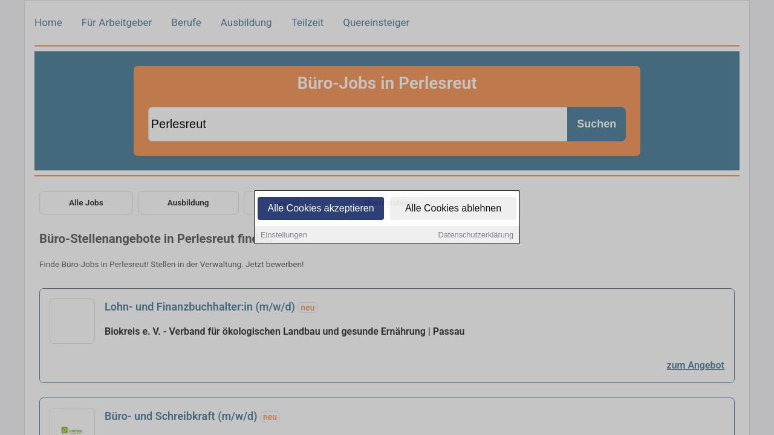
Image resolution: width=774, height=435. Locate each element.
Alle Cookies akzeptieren (320, 209)
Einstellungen (284, 235)
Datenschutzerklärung (475, 235)
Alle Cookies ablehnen (453, 209)
